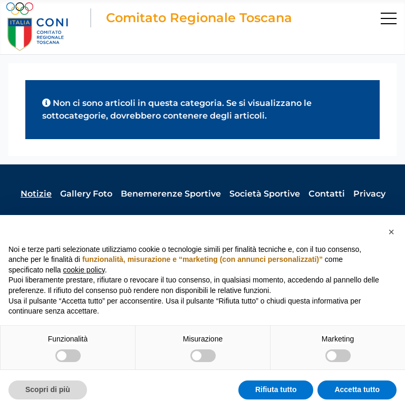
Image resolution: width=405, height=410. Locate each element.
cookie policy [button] (84, 270)
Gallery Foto (86, 194)
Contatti (326, 194)
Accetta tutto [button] (357, 389)
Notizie (36, 194)
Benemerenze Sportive (171, 194)
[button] (391, 231)
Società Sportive (264, 194)
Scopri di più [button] (47, 389)
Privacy (369, 194)
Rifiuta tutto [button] (276, 389)
